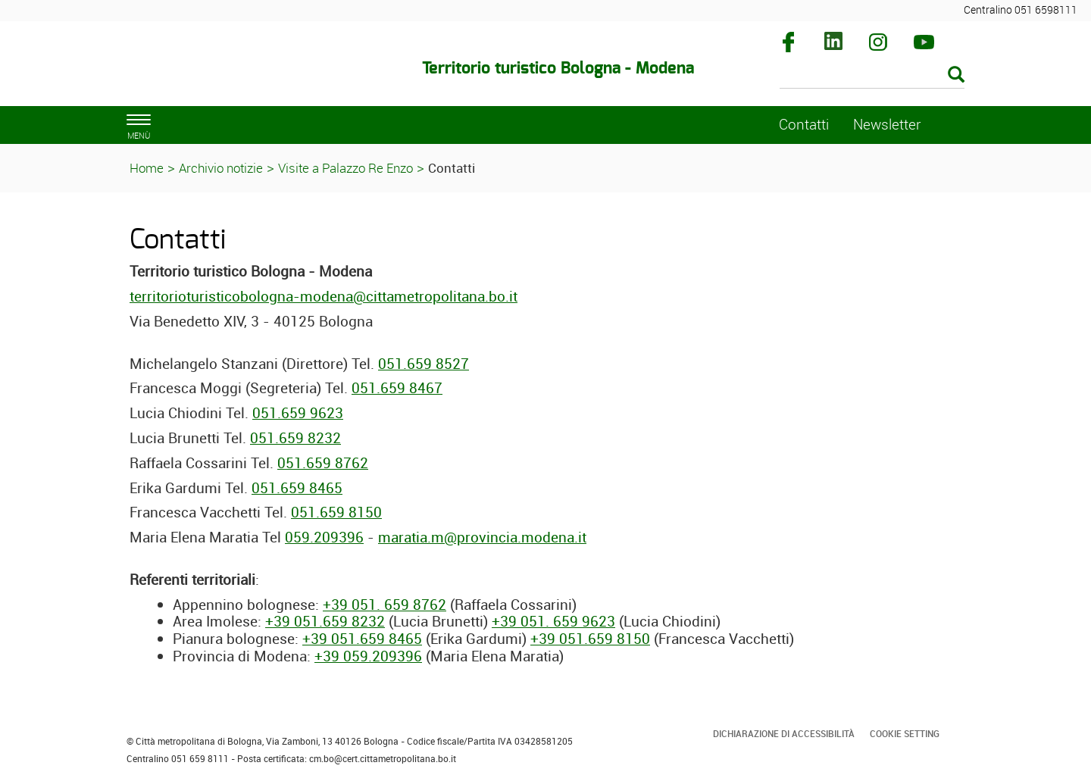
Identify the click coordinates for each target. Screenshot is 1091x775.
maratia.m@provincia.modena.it (482, 537)
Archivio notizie (221, 168)
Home (147, 168)
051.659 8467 (397, 388)
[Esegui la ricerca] (956, 75)
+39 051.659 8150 (590, 638)
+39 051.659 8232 (325, 621)
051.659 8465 (297, 488)
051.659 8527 (423, 363)
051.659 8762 (322, 463)
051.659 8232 (295, 438)
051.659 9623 (297, 413)
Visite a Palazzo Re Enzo (345, 168)
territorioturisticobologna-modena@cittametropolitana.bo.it (323, 296)
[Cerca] (872, 76)
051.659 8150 (336, 512)
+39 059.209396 (368, 656)
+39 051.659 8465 (362, 638)
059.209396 (324, 537)
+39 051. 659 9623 (553, 621)
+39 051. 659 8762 (384, 604)
